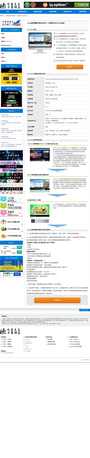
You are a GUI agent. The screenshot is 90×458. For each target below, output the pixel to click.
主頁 (7, 11)
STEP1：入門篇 (6, 342)
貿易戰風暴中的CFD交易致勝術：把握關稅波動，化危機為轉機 (11, 131)
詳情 (19, 247)
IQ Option (8, 56)
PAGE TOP (84, 313)
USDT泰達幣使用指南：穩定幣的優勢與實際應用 (11, 123)
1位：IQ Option (73, 342)
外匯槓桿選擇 (50, 344)
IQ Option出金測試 (74, 346)
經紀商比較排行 (51, 346)
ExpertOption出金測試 (74, 348)
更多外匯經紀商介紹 (10, 44)
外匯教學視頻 (82, 11)
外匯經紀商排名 (67, 11)
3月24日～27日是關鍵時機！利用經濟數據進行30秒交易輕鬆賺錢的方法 (11, 145)
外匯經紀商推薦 (37, 11)
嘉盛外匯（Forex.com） (11, 40)
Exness (7, 31)
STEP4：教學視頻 (6, 348)
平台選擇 (50, 342)
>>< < (67, 36)
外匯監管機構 (52, 11)
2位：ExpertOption (74, 344)
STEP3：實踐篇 (6, 346)
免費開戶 (70, 66)
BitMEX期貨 (28, 354)
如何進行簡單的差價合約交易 (8, 138)
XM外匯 (7, 35)
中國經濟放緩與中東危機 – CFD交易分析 (11, 116)
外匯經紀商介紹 (28, 346)
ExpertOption (8, 61)
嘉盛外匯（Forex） (29, 352)
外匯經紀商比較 (22, 11)
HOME (1, 15)
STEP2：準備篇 (6, 344)
